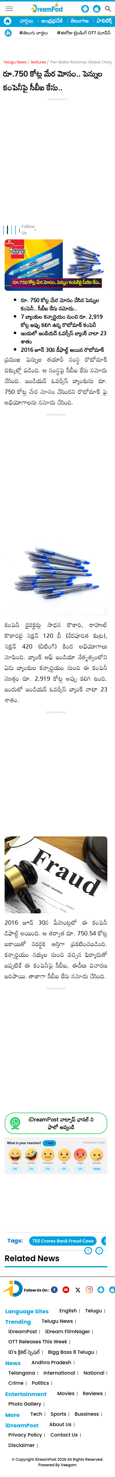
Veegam (69, 1464)
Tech (36, 1414)
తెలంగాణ (80, 20)
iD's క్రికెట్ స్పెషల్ (24, 1352)
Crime (15, 1383)
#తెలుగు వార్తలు (33, 33)
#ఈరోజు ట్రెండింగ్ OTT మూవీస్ (84, 33)
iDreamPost (22, 1332)
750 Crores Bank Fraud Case (63, 1241)
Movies (66, 1394)
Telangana (21, 1373)
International (59, 1373)
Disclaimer (21, 1446)
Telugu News (15, 62)
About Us (60, 1425)
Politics (40, 1383)
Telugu (93, 1311)
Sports (58, 1414)
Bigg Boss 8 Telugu (71, 1352)
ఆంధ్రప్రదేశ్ (52, 20)
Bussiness (87, 1414)
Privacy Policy (25, 1435)
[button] (99, 1250)
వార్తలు (26, 20)
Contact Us (64, 1435)
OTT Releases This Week (37, 1342)
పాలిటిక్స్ (105, 20)
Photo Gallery (24, 1404)
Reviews (93, 1394)
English (68, 1311)
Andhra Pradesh (51, 1363)
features (38, 62)
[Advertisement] (57, 159)
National (93, 1373)
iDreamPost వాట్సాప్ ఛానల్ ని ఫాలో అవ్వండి (61, 1123)
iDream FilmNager (67, 1332)
